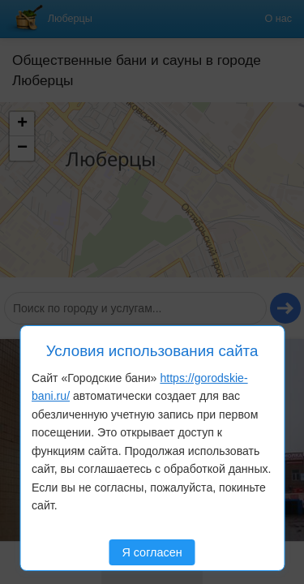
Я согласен (152, 552)
